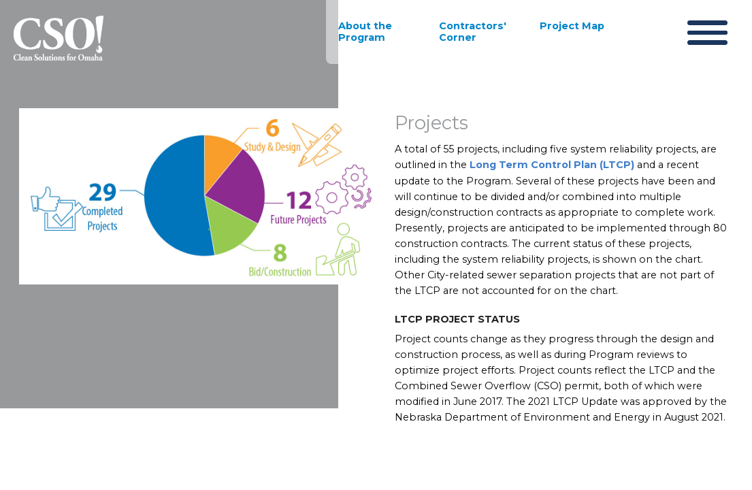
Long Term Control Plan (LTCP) (550, 167)
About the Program (365, 32)
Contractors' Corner (472, 32)
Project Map (572, 26)
